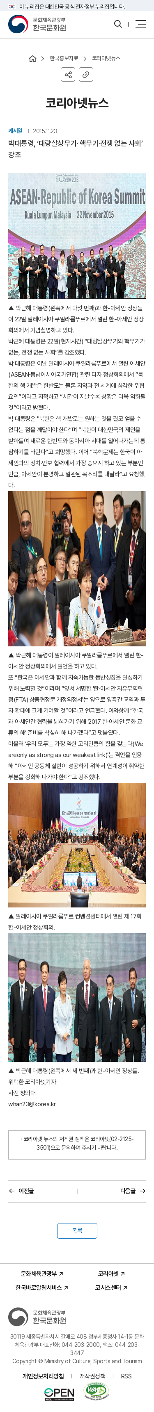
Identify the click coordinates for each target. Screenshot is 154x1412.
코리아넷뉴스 (106, 58)
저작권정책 (93, 1376)
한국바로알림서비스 (39, 1287)
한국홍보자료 (64, 58)
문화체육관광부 (39, 1274)
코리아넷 (108, 1274)
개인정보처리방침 (43, 1376)
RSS (126, 1376)
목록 (77, 1231)
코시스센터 (108, 1287)
